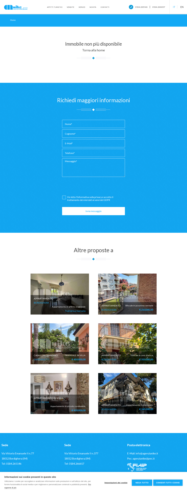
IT (174, 7)
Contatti (105, 7)
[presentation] (84, 187)
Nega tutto (141, 482)
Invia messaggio (93, 211)
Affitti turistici (55, 7)
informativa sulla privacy (89, 197)
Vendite (70, 7)
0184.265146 (141, 7)
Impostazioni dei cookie (115, 482)
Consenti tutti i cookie (168, 482)
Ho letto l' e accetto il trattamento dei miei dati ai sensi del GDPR (90, 198)
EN (182, 7)
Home (13, 20)
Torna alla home (93, 50)
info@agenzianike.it (147, 453)
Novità (93, 7)
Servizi (82, 7)
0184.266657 (158, 7)
